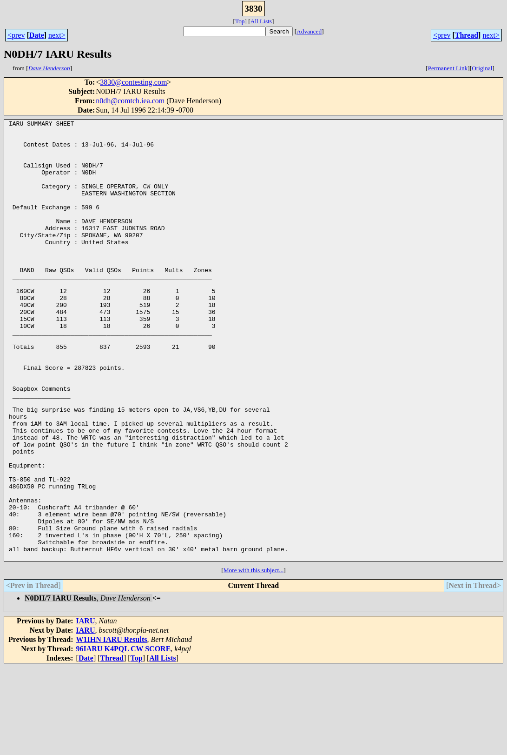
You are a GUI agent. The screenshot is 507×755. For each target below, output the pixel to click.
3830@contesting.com (133, 82)
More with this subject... (254, 658)
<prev (16, 35)
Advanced (309, 31)
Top (240, 21)
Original (482, 68)
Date (36, 35)
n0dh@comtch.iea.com (130, 101)
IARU (85, 709)
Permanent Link (448, 68)
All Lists (261, 21)
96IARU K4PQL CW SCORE (123, 737)
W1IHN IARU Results (111, 727)
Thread (466, 35)
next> (57, 35)
